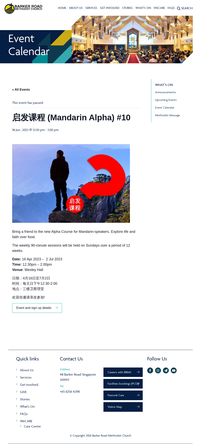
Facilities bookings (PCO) (123, 383)
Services (91, 8)
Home (62, 8)
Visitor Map (115, 407)
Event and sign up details (33, 308)
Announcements (165, 92)
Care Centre (32, 426)
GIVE (23, 392)
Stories (127, 8)
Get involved (109, 8)
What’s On (27, 406)
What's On (143, 8)
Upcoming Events (166, 100)
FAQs (171, 8)
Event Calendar (164, 107)
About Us (76, 8)
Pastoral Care (116, 395)
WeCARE (159, 8)
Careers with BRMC (120, 372)
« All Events (21, 89)
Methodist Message (167, 115)
